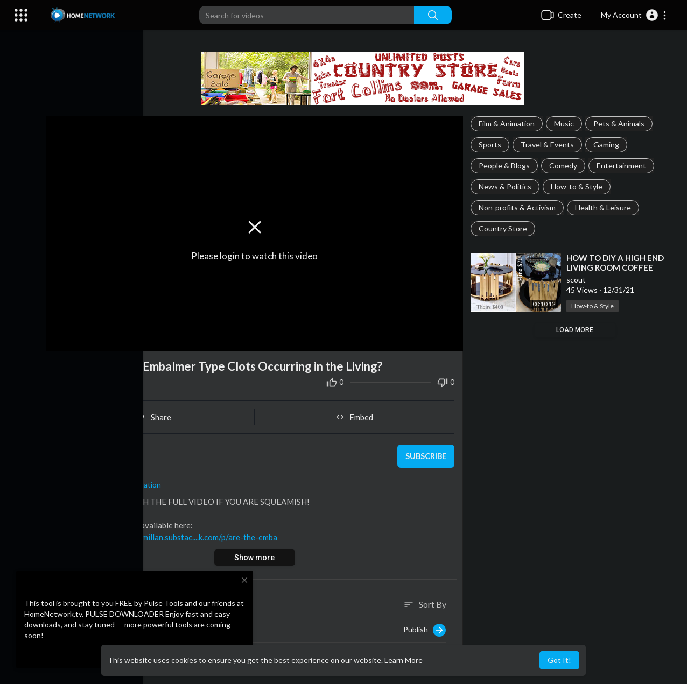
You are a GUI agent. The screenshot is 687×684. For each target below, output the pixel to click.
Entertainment (623, 165)
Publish (426, 628)
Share (159, 414)
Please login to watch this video (257, 254)
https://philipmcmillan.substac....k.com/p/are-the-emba (187, 534)
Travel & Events (549, 144)
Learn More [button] (403, 660)
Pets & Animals (620, 123)
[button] (634, 15)
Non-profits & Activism (518, 207)
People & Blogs (505, 165)
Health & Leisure (605, 207)
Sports (491, 144)
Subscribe (426, 454)
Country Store (504, 228)
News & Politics (506, 186)
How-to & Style (578, 186)
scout (108, 448)
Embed (357, 414)
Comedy (565, 165)
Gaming (608, 144)
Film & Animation (508, 123)
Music (566, 123)
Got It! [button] (559, 660)
